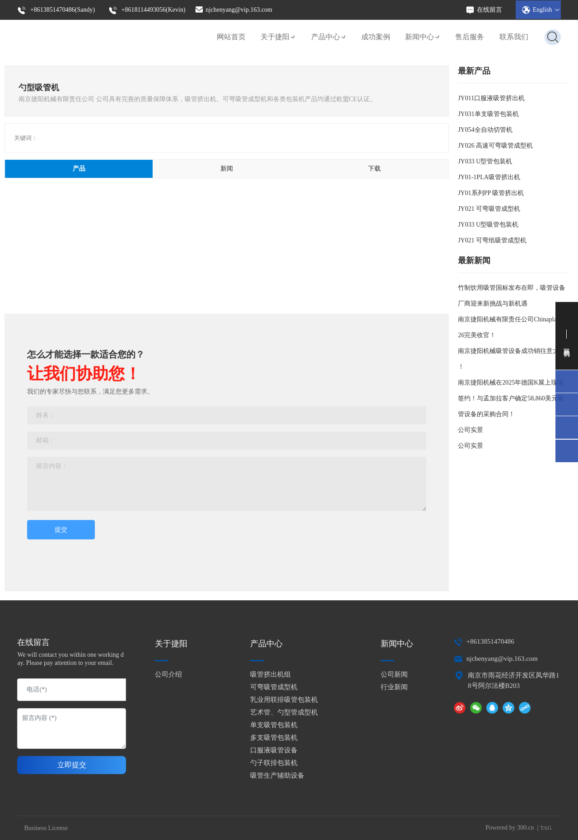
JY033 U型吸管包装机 (488, 224)
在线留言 (484, 9)
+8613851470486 (490, 641)
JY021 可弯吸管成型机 (489, 208)
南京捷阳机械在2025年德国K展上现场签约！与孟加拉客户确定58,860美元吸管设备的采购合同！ (511, 398)
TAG (546, 827)
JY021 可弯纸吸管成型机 (492, 240)
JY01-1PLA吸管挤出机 (489, 177)
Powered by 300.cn (509, 827)
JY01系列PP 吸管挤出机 (491, 193)
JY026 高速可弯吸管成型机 (495, 145)
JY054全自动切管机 (485, 129)
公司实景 (470, 430)
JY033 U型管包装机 (485, 161)
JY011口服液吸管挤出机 (491, 98)
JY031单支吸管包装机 (488, 114)
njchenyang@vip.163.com (233, 9)
